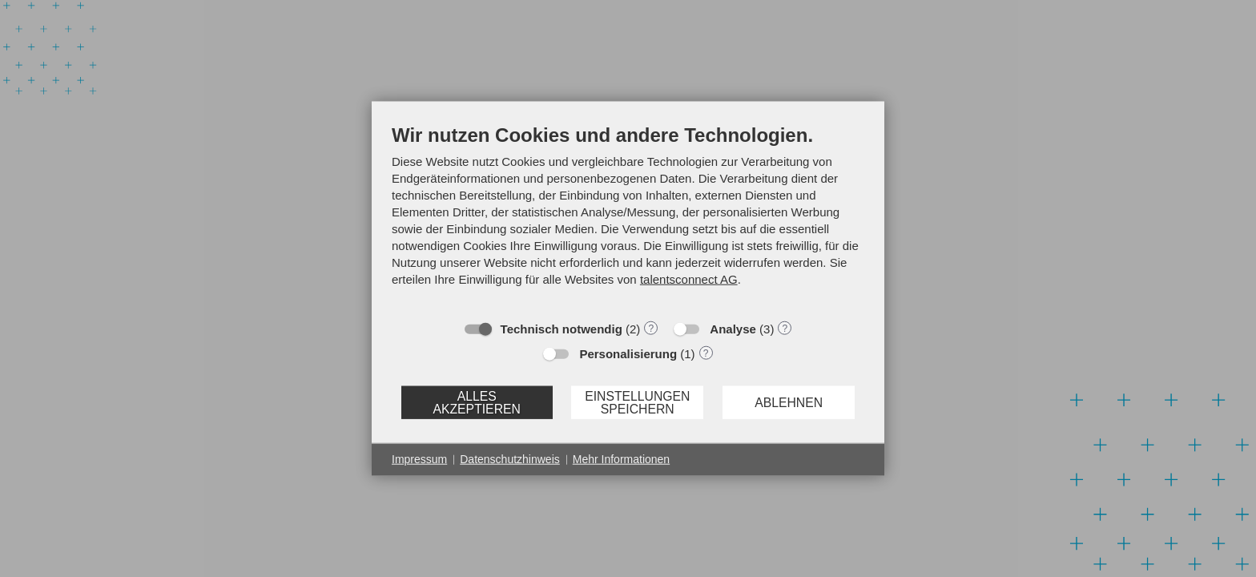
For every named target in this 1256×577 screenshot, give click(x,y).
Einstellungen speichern (637, 402)
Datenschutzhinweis (510, 459)
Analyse (733, 329)
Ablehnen (789, 402)
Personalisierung (628, 354)
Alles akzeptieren (476, 402)
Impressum (419, 459)
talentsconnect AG (689, 279)
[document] (628, 217)
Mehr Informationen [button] (621, 459)
